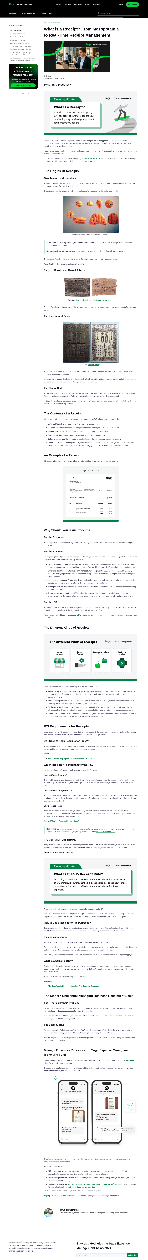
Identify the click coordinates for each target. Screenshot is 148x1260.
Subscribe (132, 1255)
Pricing (87, 4)
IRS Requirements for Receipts (20, 49)
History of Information (103, 300)
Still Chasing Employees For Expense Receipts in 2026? (71, 758)
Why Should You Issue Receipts (20, 43)
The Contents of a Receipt (19, 37)
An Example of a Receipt (18, 40)
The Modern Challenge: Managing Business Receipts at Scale (21, 54)
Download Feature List (23, 85)
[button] (59, 4)
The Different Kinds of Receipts (21, 46)
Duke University (83, 300)
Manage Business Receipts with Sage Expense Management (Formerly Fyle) (22, 59)
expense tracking (92, 158)
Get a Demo (132, 4)
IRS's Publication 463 (105, 832)
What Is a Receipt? (16, 30)
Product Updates (47, 13)
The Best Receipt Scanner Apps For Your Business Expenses (73, 986)
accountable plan (77, 615)
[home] (23, 4)
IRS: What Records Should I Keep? (64, 821)
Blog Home (12, 13)
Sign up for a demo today (55, 1195)
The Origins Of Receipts (18, 34)
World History (94, 365)
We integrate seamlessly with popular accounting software (93, 1184)
